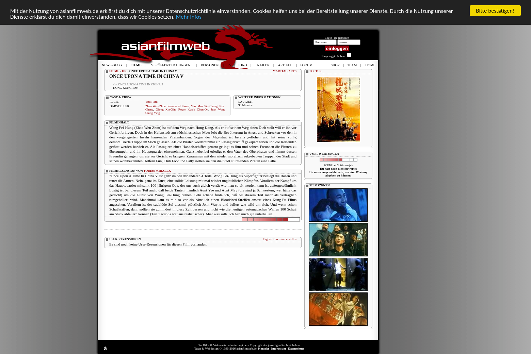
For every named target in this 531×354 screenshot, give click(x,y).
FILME (114, 71)
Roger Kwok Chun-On (193, 109)
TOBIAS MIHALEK (157, 170)
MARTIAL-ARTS (284, 71)
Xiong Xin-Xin (166, 109)
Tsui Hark (151, 101)
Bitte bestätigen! (495, 10)
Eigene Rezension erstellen (279, 239)
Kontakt (263, 348)
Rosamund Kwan (178, 106)
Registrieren (341, 37)
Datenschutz (296, 348)
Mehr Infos (189, 16)
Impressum (278, 348)
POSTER (315, 71)
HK (124, 71)
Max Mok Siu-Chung (204, 106)
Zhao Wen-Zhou (155, 106)
